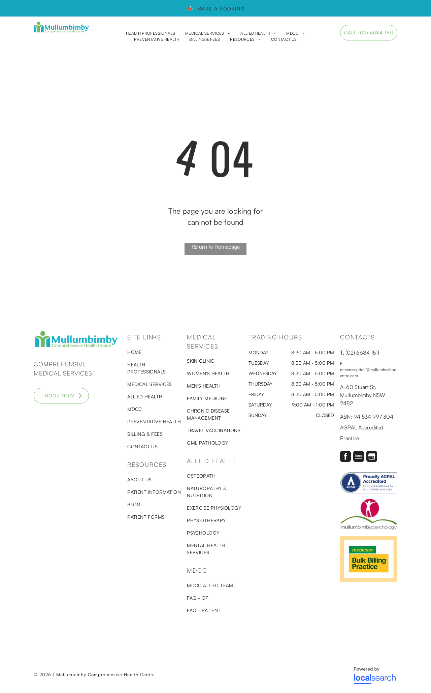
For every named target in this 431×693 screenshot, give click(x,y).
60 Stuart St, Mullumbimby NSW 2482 (362, 395)
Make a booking (219, 8)
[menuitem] (150, 33)
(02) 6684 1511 (362, 352)
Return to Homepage (216, 246)
